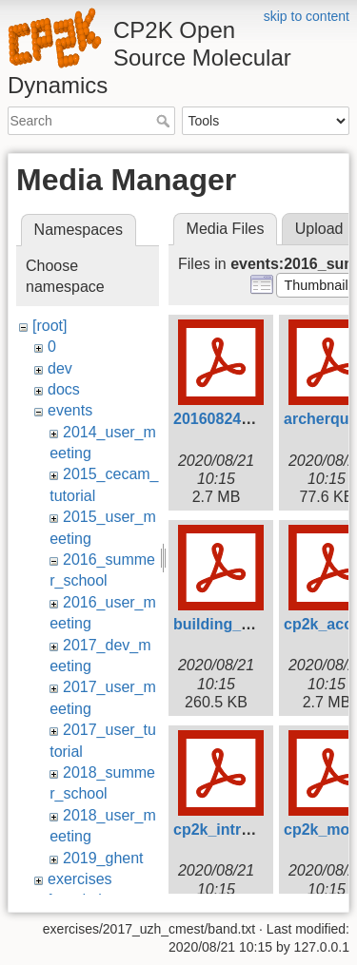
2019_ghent (103, 858)
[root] (49, 326)
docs (64, 389)
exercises (80, 879)
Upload (319, 229)
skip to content (306, 16)
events (70, 410)
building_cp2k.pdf (238, 624)
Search (165, 120)
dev (60, 368)
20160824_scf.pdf (236, 419)
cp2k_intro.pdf (225, 829)
